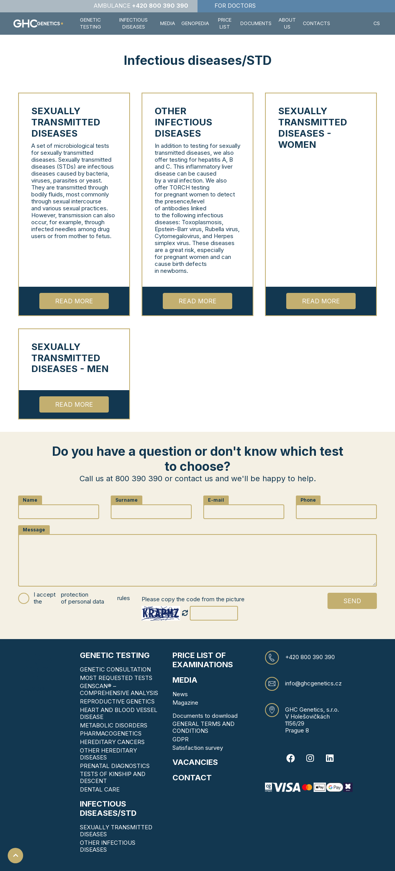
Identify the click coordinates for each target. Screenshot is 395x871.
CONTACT (192, 777)
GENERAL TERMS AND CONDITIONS (203, 727)
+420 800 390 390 (310, 657)
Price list (224, 23)
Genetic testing (115, 655)
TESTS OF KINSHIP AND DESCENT (112, 777)
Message (34, 530)
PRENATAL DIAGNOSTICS (115, 766)
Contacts (316, 23)
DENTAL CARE (100, 789)
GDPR (180, 739)
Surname (126, 500)
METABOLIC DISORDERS (113, 725)
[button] (352, 23)
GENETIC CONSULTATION (115, 669)
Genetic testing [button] (90, 23)
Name (30, 500)
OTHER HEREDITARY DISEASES (108, 754)
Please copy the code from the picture (193, 599)
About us (287, 23)
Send (352, 601)
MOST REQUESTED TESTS (116, 678)
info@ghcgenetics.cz (313, 683)
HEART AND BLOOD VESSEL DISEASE (118, 713)
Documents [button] (256, 23)
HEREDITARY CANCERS (112, 742)
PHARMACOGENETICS (111, 733)
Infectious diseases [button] (133, 23)
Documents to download (205, 715)
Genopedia (195, 23)
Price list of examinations (202, 660)
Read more (74, 301)
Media (167, 23)
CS (376, 23)
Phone (308, 500)
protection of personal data (82, 598)
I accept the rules (82, 598)
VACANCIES (195, 762)
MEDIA (185, 680)
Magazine (185, 702)
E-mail (216, 500)
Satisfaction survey (197, 747)
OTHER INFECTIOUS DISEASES (107, 846)
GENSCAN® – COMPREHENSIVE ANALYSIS (119, 689)
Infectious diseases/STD (108, 808)
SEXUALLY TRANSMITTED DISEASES (116, 831)
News (180, 694)
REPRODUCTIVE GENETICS (117, 701)
